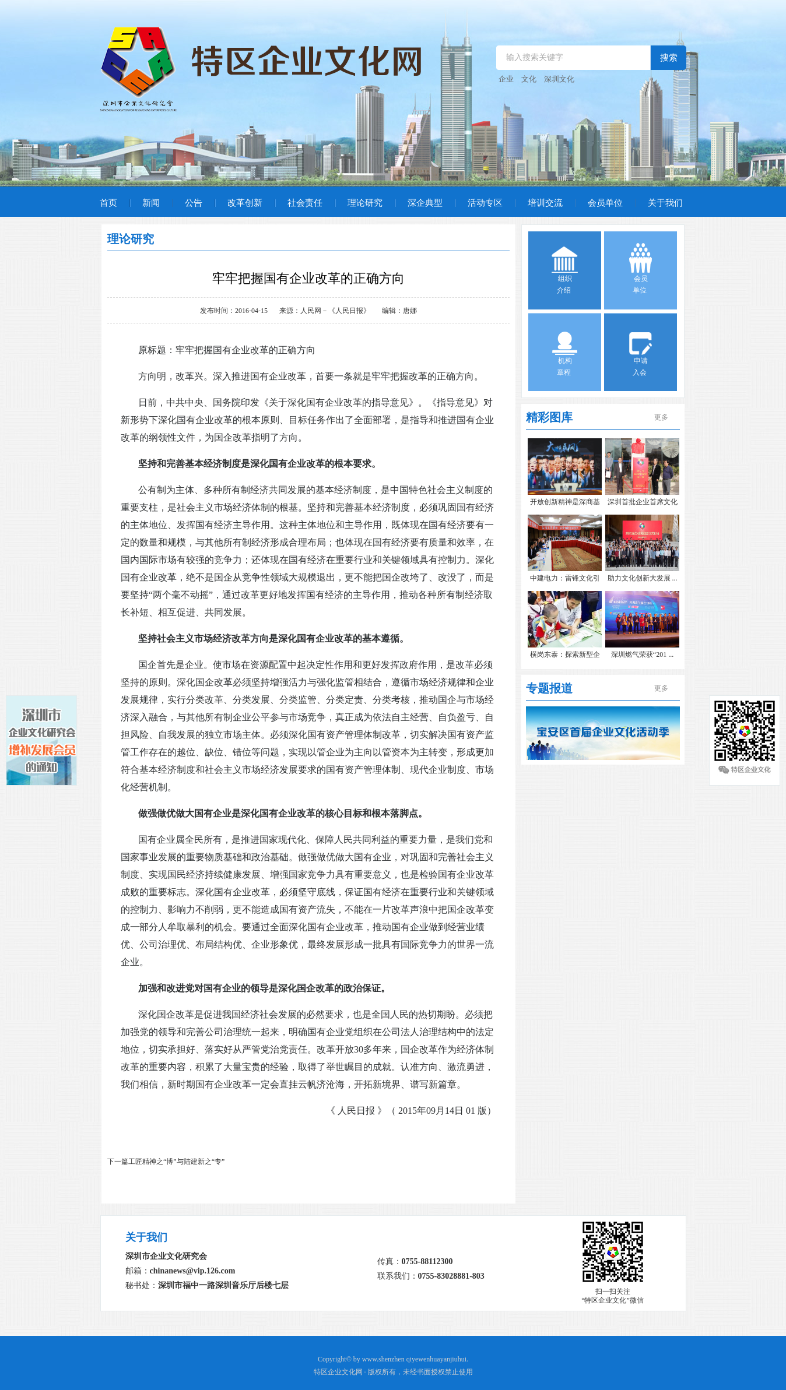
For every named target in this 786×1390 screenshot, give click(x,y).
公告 (193, 202)
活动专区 (485, 202)
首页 (108, 202)
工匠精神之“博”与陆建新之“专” (176, 1161)
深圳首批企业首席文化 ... (643, 503)
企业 (506, 79)
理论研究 (365, 202)
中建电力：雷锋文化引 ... (565, 579)
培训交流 (545, 202)
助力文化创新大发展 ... (643, 578)
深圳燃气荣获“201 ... (642, 654)
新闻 (151, 202)
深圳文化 (559, 79)
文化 (528, 79)
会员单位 (605, 202)
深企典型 (425, 202)
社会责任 (304, 202)
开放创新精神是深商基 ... (565, 503)
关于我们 (665, 202)
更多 (661, 417)
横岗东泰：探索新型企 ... (565, 655)
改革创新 (244, 202)
